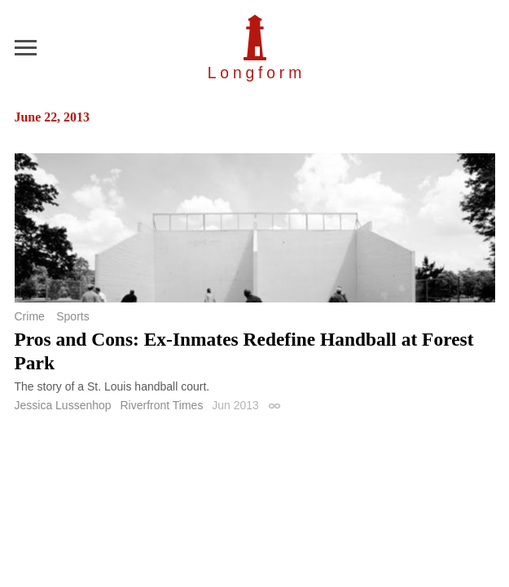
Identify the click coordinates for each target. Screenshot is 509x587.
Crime (30, 316)
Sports (72, 316)
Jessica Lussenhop (63, 405)
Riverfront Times (161, 405)
